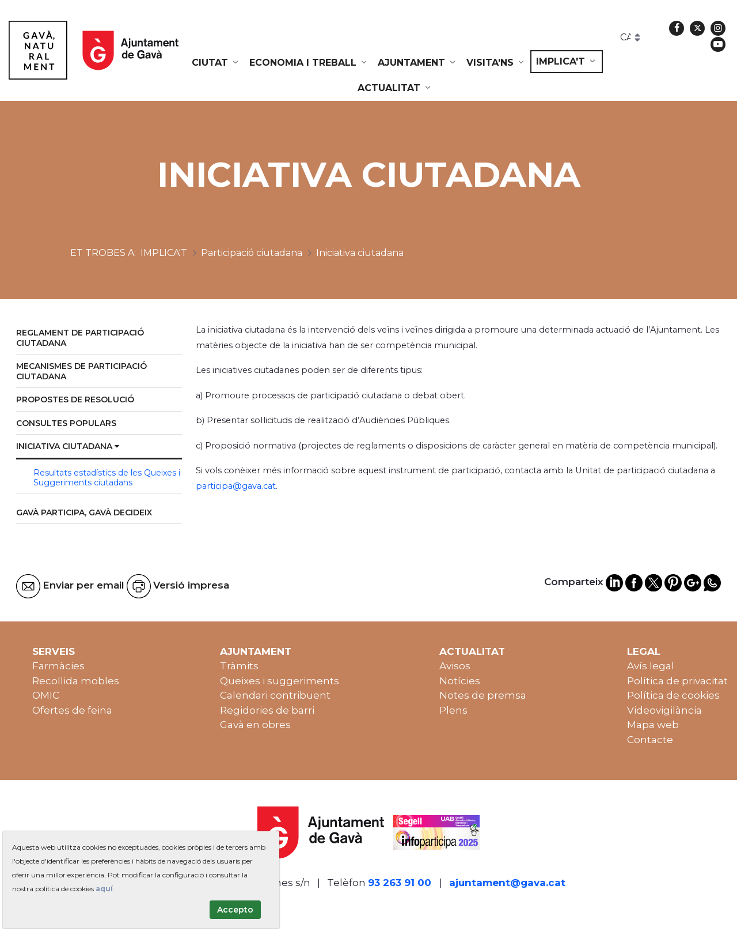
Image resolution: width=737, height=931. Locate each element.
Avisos (454, 666)
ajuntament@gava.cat (507, 882)
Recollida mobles (75, 681)
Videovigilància (664, 710)
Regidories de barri (267, 710)
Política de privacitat (677, 681)
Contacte (650, 739)
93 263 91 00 (399, 882)
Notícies (459, 681)
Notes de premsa (482, 695)
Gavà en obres (255, 724)
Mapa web (653, 724)
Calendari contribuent (275, 695)
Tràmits (239, 666)
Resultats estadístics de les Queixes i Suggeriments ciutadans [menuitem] (106, 478)
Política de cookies (673, 695)
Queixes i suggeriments (279, 681)
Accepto (235, 909)
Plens (453, 710)
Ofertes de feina (72, 710)
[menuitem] (216, 63)
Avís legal (650, 666)
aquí (104, 888)
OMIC (45, 695)
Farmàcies (58, 666)
